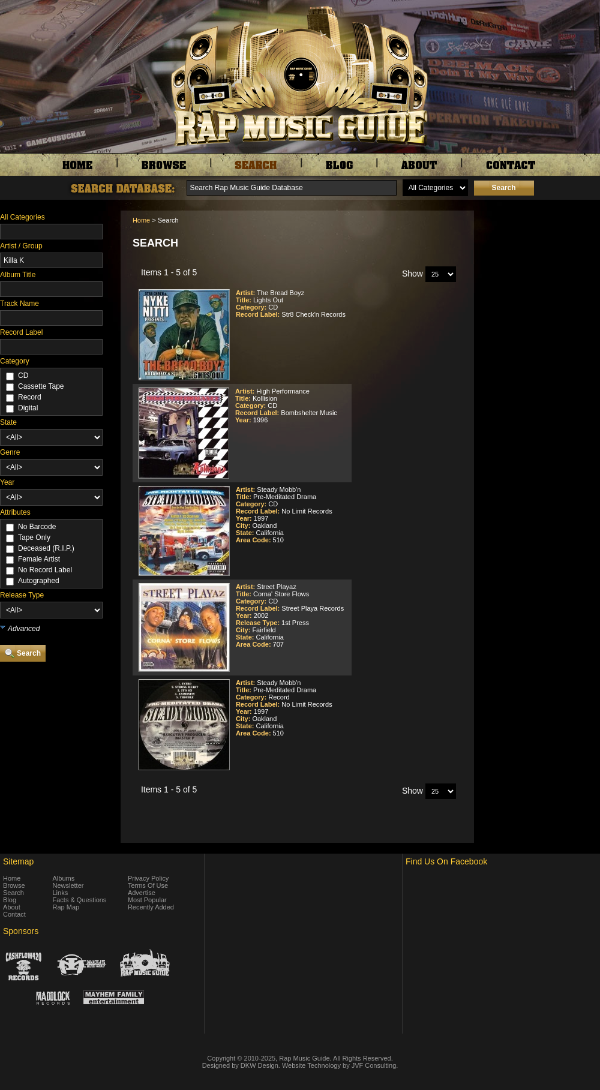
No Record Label (45, 570)
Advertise (141, 892)
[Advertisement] (540, 271)
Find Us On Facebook (446, 861)
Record (29, 397)
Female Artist (39, 559)
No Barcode (37, 527)
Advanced (24, 628)
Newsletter (68, 885)
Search (13, 892)
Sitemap (18, 861)
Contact (14, 914)
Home (141, 220)
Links (60, 892)
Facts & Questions (80, 899)
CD (23, 375)
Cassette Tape (41, 386)
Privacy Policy (148, 878)
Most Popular (147, 899)
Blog (9, 899)
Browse (14, 885)
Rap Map (66, 907)
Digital (28, 408)
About (11, 907)
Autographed (38, 580)
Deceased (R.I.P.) (46, 548)
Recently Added (151, 907)
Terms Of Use (148, 885)
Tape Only (34, 537)
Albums (64, 878)
